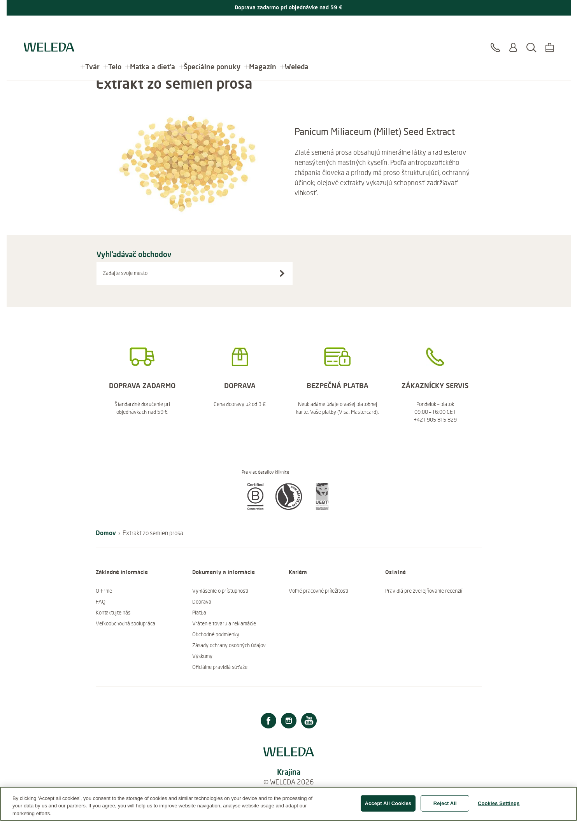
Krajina (288, 771)
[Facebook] (268, 722)
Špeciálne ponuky (212, 27)
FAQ (100, 601)
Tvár (92, 27)
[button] (255, 508)
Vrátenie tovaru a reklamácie (224, 623)
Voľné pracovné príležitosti (318, 590)
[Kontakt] (495, 31)
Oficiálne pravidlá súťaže (219, 666)
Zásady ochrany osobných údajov (229, 645)
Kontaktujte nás (113, 612)
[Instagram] (288, 722)
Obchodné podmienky (215, 634)
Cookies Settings (499, 807)
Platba (199, 612)
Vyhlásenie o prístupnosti (220, 590)
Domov (106, 533)
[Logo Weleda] (49, 27)
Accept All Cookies (388, 807)
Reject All (445, 807)
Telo (114, 27)
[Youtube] (309, 722)
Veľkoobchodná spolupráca (125, 623)
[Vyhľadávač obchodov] (282, 273)
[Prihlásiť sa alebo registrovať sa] (513, 31)
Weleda (297, 27)
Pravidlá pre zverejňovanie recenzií (423, 590)
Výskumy (202, 656)
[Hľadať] (531, 31)
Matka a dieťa (152, 27)
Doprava (201, 601)
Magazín (262, 27)
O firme (104, 590)
